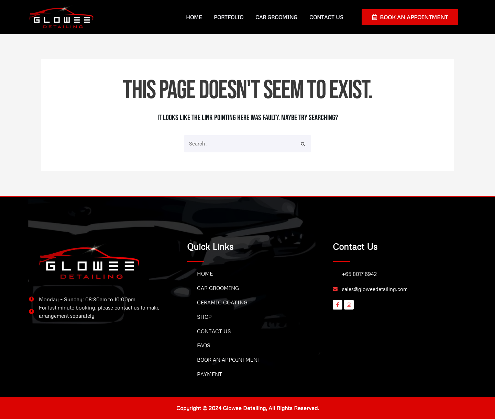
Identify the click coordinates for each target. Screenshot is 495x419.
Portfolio (228, 17)
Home (194, 17)
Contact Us (326, 17)
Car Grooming (276, 17)
